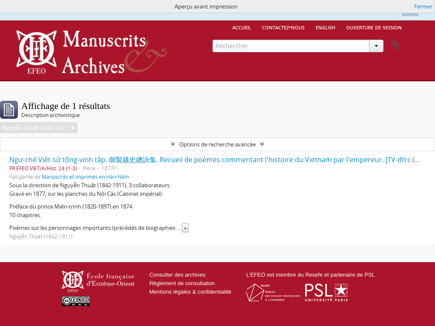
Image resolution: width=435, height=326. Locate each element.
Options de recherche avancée (217, 144)
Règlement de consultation (182, 283)
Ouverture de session (374, 26)
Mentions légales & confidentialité (190, 292)
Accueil (241, 26)
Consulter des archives (177, 275)
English (325, 26)
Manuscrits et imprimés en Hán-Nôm (85, 176)
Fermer (423, 6)
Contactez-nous (283, 26)
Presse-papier (395, 45)
